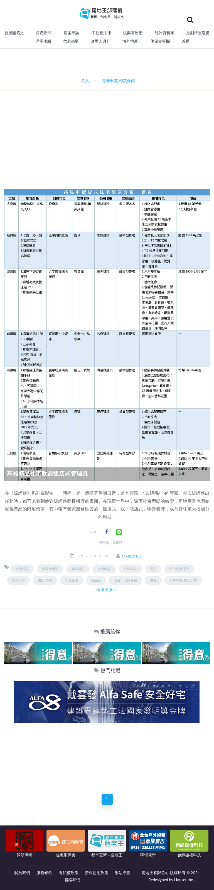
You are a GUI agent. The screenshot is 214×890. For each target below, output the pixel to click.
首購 (186, 41)
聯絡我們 (72, 879)
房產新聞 (43, 32)
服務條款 (44, 872)
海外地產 (130, 41)
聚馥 (153, 580)
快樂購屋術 (132, 32)
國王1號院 (45, 580)
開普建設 (71, 580)
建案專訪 (71, 32)
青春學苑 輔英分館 (183, 580)
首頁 (84, 80)
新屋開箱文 (14, 32)
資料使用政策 (96, 872)
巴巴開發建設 (179, 569)
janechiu (132, 556)
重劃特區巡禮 (198, 32)
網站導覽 (122, 872)
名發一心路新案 (125, 580)
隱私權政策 (68, 872)
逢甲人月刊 (100, 41)
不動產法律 (101, 32)
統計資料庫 (164, 32)
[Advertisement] (109, 132)
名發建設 (22, 569)
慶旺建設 (78, 569)
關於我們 (22, 872)
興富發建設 (50, 569)
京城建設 (130, 569)
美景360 (18, 580)
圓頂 (153, 569)
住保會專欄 (160, 41)
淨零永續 (43, 41)
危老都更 (71, 41)
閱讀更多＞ (107, 589)
